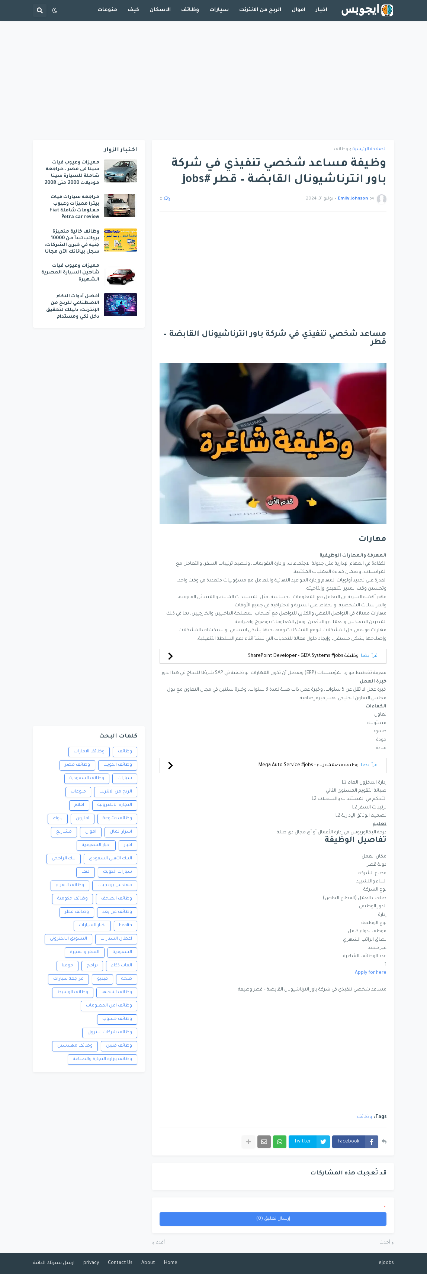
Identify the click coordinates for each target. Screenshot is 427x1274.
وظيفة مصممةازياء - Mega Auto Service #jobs (309, 765)
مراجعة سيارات (68, 979)
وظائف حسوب (117, 1019)
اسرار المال (121, 832)
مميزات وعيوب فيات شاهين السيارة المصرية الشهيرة (70, 272)
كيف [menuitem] (133, 10)
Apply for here (370, 973)
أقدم (160, 1243)
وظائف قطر (77, 912)
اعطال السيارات (116, 939)
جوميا (67, 965)
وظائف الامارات (89, 751)
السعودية (122, 952)
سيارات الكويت (117, 872)
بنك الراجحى (64, 858)
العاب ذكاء (121, 965)
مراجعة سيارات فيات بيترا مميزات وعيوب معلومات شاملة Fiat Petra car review (74, 207)
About (148, 1263)
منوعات (78, 792)
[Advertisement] (213, 80)
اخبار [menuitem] (321, 10)
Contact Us (120, 1263)
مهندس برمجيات (114, 885)
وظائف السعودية (87, 778)
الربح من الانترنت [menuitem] (260, 10)
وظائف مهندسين (75, 1046)
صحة (126, 979)
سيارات (125, 778)
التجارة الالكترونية (114, 805)
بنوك (57, 818)
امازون (82, 818)
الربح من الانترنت (115, 792)
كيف (85, 872)
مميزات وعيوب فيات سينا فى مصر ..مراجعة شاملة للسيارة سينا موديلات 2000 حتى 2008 (72, 173)
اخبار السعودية (96, 845)
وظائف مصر (77, 765)
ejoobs (386, 1263)
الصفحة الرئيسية (369, 149)
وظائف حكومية (72, 899)
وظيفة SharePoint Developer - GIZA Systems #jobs (303, 656)
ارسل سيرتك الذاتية (53, 1263)
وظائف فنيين (119, 1046)
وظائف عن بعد (117, 912)
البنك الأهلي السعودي (110, 858)
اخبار (128, 845)
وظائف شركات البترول (109, 1032)
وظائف (341, 149)
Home (170, 1263)
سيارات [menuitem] (219, 10)
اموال (90, 832)
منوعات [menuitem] (107, 10)
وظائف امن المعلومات (109, 1006)
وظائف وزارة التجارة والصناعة (102, 1059)
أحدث (384, 1243)
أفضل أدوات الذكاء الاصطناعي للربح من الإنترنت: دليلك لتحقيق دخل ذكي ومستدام (72, 307)
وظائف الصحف (116, 899)
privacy (91, 1263)
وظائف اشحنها (117, 992)
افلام (79, 805)
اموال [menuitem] (298, 10)
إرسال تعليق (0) (273, 1219)
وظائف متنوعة (117, 818)
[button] (54, 10)
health (125, 925)
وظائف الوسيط (72, 992)
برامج (92, 965)
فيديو (102, 979)
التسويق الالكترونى (68, 939)
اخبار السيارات (92, 925)
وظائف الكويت (117, 765)
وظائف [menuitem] (190, 10)
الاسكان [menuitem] (160, 10)
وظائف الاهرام (70, 885)
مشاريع (64, 832)
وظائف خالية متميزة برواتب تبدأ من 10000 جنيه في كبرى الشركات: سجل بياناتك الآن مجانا (72, 242)
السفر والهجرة (84, 952)
